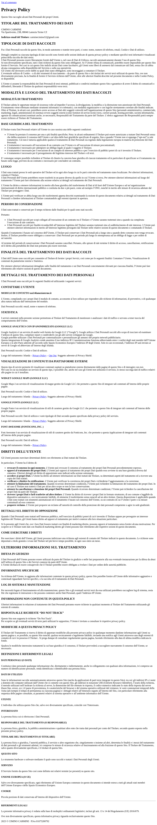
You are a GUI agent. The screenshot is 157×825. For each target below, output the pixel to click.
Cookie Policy (58, 821)
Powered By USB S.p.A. (95, 821)
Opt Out (53, 355)
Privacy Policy (39, 355)
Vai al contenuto (9, 2)
